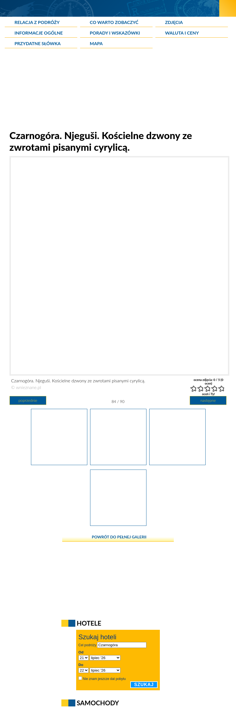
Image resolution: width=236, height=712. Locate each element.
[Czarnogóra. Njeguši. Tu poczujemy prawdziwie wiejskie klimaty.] (118, 524)
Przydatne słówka (38, 43)
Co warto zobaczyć (114, 22)
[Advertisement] (118, 90)
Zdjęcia (174, 22)
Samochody (98, 703)
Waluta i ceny (182, 32)
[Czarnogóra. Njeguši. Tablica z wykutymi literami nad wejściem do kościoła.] (177, 463)
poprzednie (27, 400)
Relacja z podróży (37, 22)
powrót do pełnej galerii (119, 536)
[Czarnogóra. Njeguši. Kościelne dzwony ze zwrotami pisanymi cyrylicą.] (118, 463)
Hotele (89, 623)
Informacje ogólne (39, 32)
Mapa (96, 43)
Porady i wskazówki (115, 32)
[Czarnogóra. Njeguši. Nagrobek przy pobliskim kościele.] (59, 463)
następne (208, 400)
